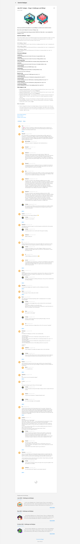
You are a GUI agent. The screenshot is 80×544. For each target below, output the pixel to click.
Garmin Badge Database (21, 114)
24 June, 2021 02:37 (32, 152)
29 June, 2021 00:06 (27, 291)
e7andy (26, 204)
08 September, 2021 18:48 (33, 178)
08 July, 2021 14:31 (28, 417)
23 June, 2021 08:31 (29, 133)
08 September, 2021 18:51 (33, 204)
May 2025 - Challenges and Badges (25, 511)
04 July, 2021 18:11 (31, 367)
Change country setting (21, 117)
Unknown (27, 152)
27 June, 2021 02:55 (31, 260)
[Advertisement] (61, 22)
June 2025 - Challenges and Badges (25, 498)
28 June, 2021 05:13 (29, 285)
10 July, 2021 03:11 (29, 452)
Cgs (22, 125)
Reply (23, 131)
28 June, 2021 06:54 (32, 277)
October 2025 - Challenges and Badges (26, 524)
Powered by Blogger (40, 539)
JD (25, 323)
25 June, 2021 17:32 (32, 246)
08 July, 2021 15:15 (31, 431)
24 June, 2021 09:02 (32, 163)
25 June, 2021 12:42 (32, 229)
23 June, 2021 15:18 (28, 213)
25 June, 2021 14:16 (26, 242)
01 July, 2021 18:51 (32, 347)
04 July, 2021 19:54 (29, 374)
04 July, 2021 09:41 (30, 311)
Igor (26, 171)
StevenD (23, 133)
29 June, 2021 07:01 (32, 301)
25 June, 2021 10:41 (29, 224)
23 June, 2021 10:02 (33, 141)
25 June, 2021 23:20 (29, 254)
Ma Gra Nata (27, 141)
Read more (52, 507)
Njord (23, 270)
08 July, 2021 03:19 (26, 406)
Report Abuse (40, 541)
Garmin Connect (20, 115)
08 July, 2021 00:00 (31, 393)
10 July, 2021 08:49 (31, 460)
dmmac (26, 393)
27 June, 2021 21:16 (27, 270)
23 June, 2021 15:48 (32, 217)
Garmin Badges (22, 2)
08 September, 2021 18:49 (33, 191)
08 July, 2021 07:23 (31, 399)
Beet (23, 296)
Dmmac (23, 361)
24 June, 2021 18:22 (30, 171)
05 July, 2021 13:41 (30, 323)
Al (22, 406)
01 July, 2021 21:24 (31, 353)
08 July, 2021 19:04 (32, 440)
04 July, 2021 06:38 (28, 361)
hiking (24, 121)
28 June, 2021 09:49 (32, 234)
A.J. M (23, 381)
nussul (23, 213)
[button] (54, 8)
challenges (20, 121)
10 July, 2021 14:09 (32, 467)
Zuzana (23, 417)
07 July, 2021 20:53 (28, 381)
